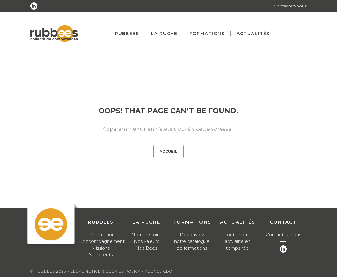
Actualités (253, 33)
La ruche (164, 33)
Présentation (100, 234)
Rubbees (127, 33)
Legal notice (85, 271)
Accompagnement (103, 241)
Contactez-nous (290, 6)
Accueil (168, 151)
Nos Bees (146, 248)
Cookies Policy (123, 271)
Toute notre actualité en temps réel (238, 241)
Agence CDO (158, 271)
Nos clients (101, 254)
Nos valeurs (146, 241)
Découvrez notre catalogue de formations (192, 241)
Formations (207, 33)
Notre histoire (146, 234)
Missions (101, 248)
